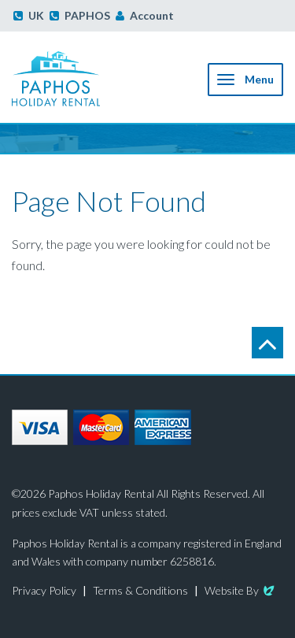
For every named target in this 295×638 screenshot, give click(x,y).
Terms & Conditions (140, 590)
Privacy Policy (44, 590)
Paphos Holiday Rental (74, 78)
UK (28, 15)
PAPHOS (80, 15)
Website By (241, 590)
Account (152, 15)
